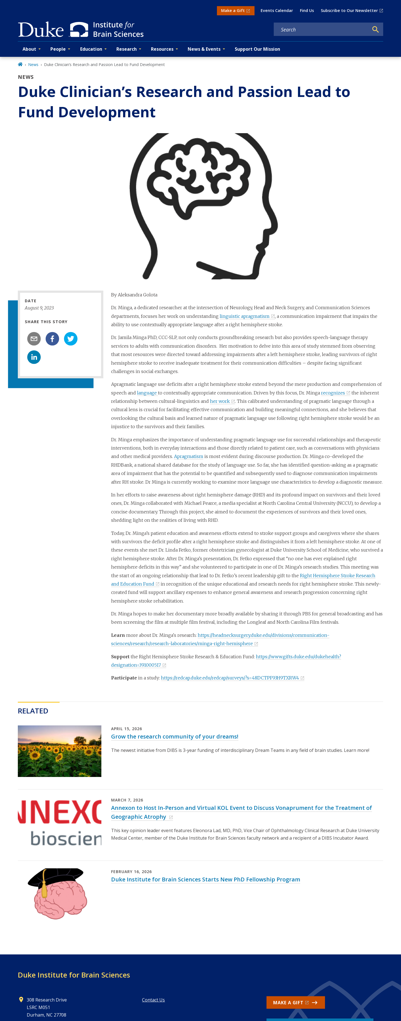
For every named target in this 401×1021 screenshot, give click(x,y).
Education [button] (91, 49)
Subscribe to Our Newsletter (349, 10)
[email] (34, 339)
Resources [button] (162, 49)
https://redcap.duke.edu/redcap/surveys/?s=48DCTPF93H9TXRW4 (230, 678)
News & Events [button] (204, 49)
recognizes (333, 393)
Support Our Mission (257, 49)
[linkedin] (34, 357)
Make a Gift (233, 10)
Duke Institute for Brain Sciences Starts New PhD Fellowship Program (205, 879)
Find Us (307, 10)
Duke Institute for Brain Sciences (74, 975)
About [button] (29, 49)
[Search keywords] (321, 29)
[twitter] (71, 339)
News (33, 64)
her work (220, 401)
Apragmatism (188, 456)
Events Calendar (277, 10)
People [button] (58, 49)
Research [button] (126, 49)
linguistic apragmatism (245, 316)
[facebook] (52, 339)
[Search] (375, 29)
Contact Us (153, 1000)
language (147, 393)
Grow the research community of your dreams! (174, 736)
